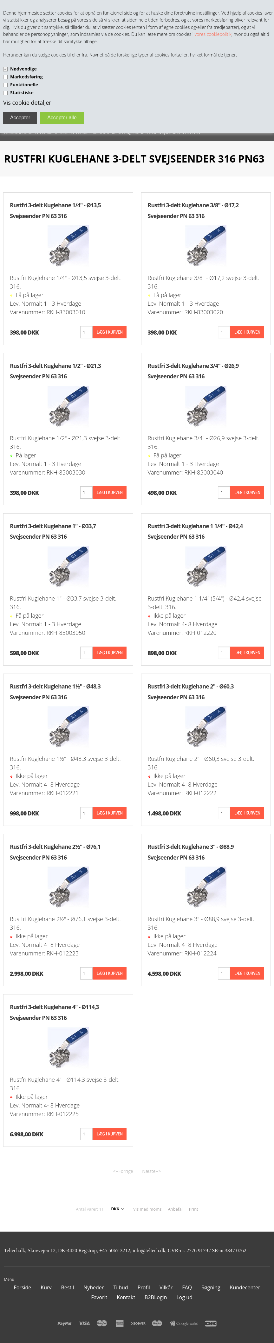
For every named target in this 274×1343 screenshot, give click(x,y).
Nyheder (93, 1287)
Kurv (46, 1287)
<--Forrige (123, 1171)
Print (193, 1209)
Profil (144, 1287)
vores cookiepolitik (213, 34)
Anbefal (175, 1209)
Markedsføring (26, 77)
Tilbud (120, 1287)
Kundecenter (245, 1287)
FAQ (187, 1287)
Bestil (67, 1287)
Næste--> (151, 1171)
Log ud (184, 1297)
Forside (22, 1287)
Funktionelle (24, 85)
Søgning (210, 1287)
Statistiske (22, 93)
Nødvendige (23, 69)
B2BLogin (156, 1297)
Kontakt (126, 1297)
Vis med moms (147, 1209)
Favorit (99, 1297)
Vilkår (166, 1287)
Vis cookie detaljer (27, 102)
